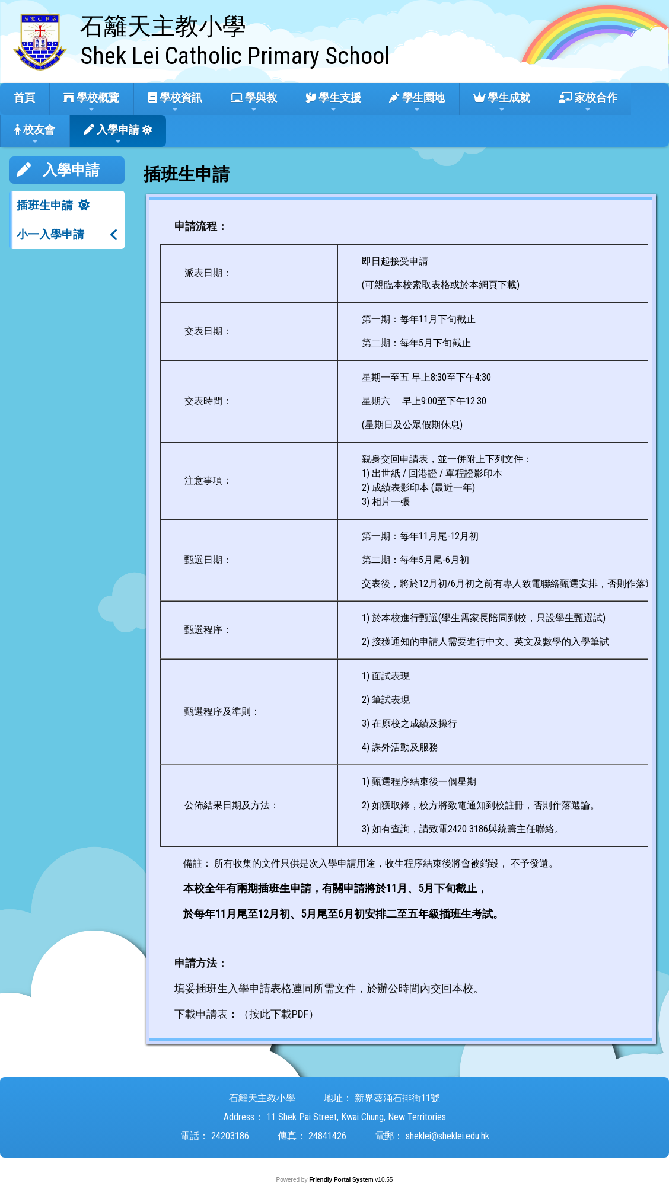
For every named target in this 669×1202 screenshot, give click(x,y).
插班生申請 (45, 205)
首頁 (24, 97)
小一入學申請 (50, 234)
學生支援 (333, 102)
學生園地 (417, 102)
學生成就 (501, 102)
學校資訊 (175, 102)
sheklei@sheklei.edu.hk (447, 1136)
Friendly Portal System (342, 1180)
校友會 (34, 134)
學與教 (254, 102)
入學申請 (111, 134)
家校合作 (588, 102)
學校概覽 (91, 102)
